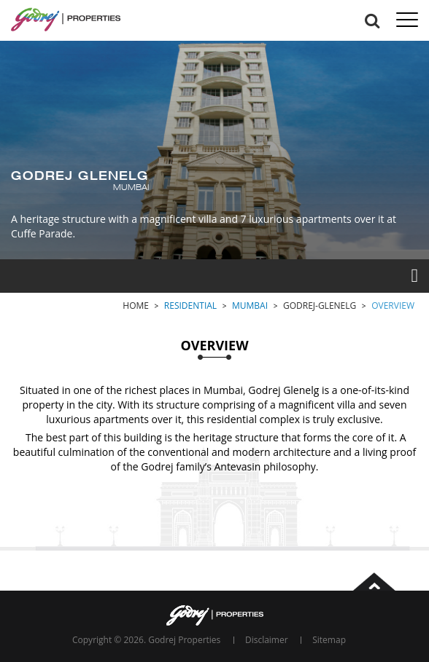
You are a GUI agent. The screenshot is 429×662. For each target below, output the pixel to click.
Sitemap (329, 640)
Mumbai (250, 305)
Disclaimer (266, 640)
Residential (190, 305)
